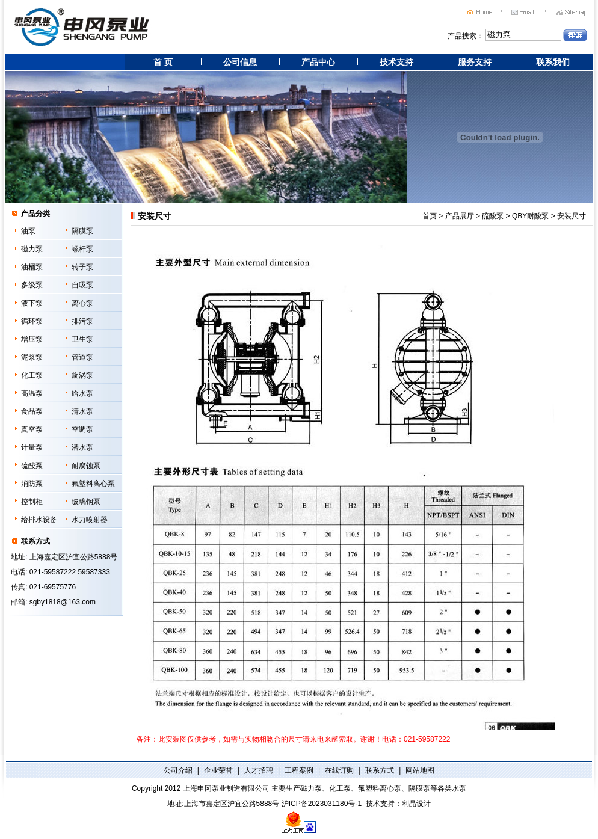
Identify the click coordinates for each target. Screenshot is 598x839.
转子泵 (82, 267)
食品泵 (32, 411)
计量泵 (32, 447)
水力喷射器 (90, 519)
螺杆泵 (82, 249)
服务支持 (475, 62)
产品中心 (318, 62)
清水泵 (82, 411)
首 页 (163, 62)
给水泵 (82, 393)
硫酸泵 (32, 465)
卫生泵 (82, 339)
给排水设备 (39, 519)
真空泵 (32, 429)
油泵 (28, 231)
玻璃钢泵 (86, 501)
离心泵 (82, 303)
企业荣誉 (218, 770)
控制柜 (32, 501)
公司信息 (240, 62)
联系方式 (379, 770)
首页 (429, 216)
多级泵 (32, 285)
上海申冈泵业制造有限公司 (226, 788)
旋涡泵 (82, 375)
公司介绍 (178, 770)
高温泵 (32, 393)
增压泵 (32, 339)
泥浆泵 (32, 357)
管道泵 (82, 357)
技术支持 (396, 62)
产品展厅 (459, 216)
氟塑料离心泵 (93, 483)
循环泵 (32, 321)
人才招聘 (258, 770)
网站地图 (419, 770)
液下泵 (32, 303)
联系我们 (553, 62)
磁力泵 (32, 249)
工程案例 (299, 770)
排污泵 (82, 321)
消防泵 (32, 483)
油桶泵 (32, 267)
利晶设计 (416, 803)
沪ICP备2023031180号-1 (322, 803)
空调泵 (82, 429)
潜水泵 (82, 447)
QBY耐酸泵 (530, 216)
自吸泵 (82, 285)
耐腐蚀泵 (86, 465)
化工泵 (32, 375)
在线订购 (339, 770)
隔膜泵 (82, 231)
